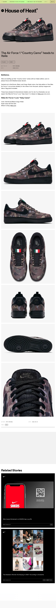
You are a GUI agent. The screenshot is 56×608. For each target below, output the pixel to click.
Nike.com (41, 94)
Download (52, 1)
